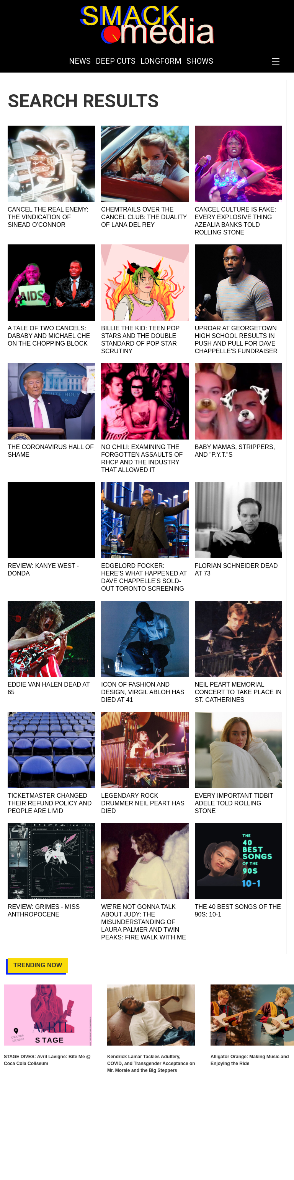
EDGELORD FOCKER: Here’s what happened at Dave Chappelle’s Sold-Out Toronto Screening (144, 577)
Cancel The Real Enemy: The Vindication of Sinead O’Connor (48, 217)
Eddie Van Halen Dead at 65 (49, 688)
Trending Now (37, 965)
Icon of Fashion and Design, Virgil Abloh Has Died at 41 (142, 692)
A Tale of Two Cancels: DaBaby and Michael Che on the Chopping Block (49, 336)
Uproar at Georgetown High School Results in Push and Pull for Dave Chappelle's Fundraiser (236, 339)
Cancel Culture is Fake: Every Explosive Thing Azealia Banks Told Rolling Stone (235, 221)
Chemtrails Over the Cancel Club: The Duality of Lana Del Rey (144, 217)
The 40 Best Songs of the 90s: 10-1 (238, 911)
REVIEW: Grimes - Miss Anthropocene (44, 911)
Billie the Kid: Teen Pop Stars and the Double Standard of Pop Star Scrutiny (140, 339)
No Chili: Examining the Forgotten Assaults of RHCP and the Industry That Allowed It (142, 458)
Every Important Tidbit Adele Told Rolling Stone (234, 803)
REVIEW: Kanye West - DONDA (43, 570)
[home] (147, 25)
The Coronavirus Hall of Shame (51, 451)
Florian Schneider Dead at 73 (236, 570)
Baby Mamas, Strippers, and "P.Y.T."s (235, 451)
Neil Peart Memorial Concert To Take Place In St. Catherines (238, 692)
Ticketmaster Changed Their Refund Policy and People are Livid (49, 803)
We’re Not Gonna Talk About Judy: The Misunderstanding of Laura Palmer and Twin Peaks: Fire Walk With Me (143, 922)
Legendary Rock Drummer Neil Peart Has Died (143, 803)
